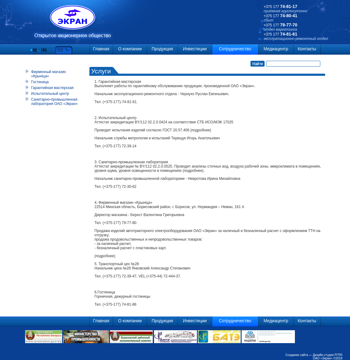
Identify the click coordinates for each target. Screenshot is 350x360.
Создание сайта (296, 355)
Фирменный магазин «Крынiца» (48, 74)
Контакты (307, 48)
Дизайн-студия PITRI (327, 355)
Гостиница (40, 82)
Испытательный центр (50, 93)
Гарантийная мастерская (52, 88)
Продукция (162, 48)
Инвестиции (195, 48)
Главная (101, 48)
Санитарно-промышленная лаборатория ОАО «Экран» (54, 101)
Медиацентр (276, 48)
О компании (130, 48)
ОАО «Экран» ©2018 (327, 358)
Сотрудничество (235, 48)
